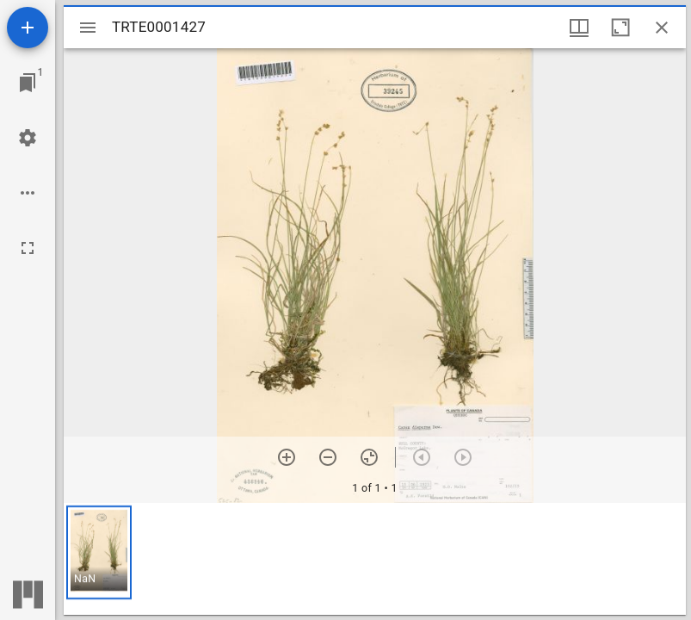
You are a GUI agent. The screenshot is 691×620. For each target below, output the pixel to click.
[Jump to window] (27, 82)
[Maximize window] (620, 27)
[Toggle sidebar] (87, 27)
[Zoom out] (328, 457)
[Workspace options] (27, 193)
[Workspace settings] (27, 137)
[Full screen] (27, 248)
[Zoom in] (286, 457)
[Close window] (661, 27)
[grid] (375, 559)
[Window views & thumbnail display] (579, 27)
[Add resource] (27, 27)
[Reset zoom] (369, 457)
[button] (99, 552)
